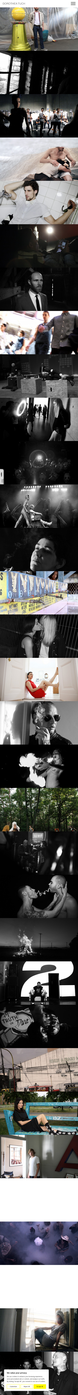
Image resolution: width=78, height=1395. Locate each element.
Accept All (40, 1386)
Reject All (27, 1386)
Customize (13, 1386)
